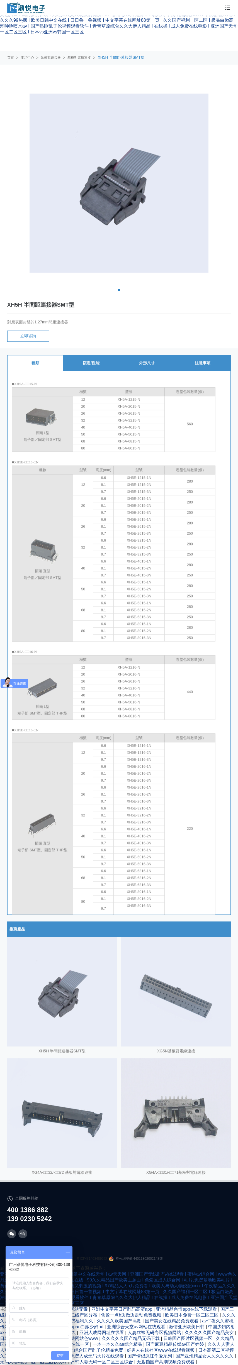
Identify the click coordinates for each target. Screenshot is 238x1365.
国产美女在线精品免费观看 (172, 1320)
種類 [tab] (35, 371)
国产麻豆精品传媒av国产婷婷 (175, 1344)
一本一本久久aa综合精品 (118, 1344)
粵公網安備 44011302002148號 (136, 1258)
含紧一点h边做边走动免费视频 (131, 1315)
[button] (119, 290)
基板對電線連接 (79, 58)
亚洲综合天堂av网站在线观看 (136, 1326)
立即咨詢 (28, 344)
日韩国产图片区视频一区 (188, 1338)
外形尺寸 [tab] (147, 371)
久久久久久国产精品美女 (210, 1332)
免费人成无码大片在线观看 (97, 1356)
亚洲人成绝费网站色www (73, 1338)
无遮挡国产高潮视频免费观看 (166, 1361)
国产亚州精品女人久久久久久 (205, 1356)
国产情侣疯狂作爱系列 (150, 1356)
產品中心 (27, 58)
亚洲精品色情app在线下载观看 (187, 1309)
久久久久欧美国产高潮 (119, 1320)
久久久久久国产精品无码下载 (131, 1338)
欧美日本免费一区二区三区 (192, 1315)
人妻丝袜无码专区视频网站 (155, 1332)
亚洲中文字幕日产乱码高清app (122, 1309)
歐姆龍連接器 (51, 58)
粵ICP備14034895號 (91, 1259)
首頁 (10, 58)
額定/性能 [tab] (91, 371)
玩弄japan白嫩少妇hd (83, 1326)
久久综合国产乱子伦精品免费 (94, 1350)
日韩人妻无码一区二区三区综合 (102, 1361)
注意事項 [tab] (202, 371)
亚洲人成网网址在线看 (102, 1332)
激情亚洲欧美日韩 (187, 1326)
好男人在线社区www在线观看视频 (161, 1350)
